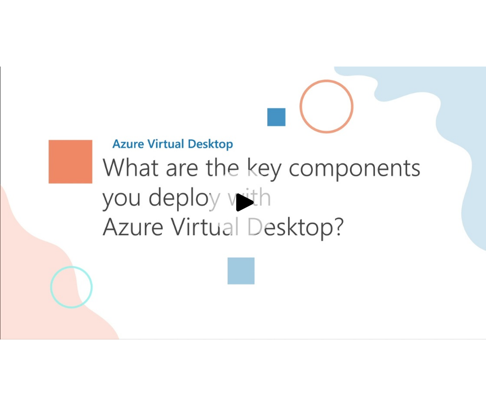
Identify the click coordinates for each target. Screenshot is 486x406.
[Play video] (243, 203)
